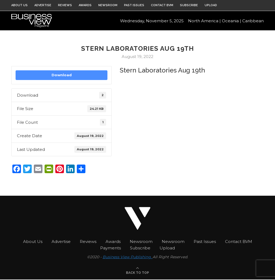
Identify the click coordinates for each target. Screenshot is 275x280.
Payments (110, 247)
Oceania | (231, 21)
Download (62, 75)
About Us (19, 5)
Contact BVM (162, 5)
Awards (85, 5)
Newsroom (107, 5)
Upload (211, 5)
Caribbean (253, 21)
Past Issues (134, 5)
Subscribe (189, 5)
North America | (204, 21)
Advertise (42, 5)
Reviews (65, 5)
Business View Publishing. (128, 256)
